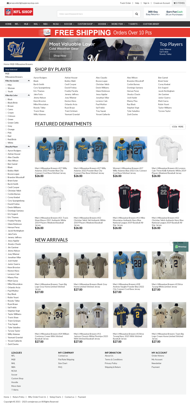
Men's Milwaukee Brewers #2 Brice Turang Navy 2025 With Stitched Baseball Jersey (128, 336)
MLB (27, 24)
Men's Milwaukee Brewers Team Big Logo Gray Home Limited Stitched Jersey (51, 286)
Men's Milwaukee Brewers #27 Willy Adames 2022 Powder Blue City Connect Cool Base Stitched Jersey (51, 170)
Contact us (63, 355)
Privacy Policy (111, 363)
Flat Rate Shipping (66, 359)
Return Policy (18, 397)
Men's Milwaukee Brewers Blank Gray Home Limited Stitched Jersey (90, 285)
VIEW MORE (177, 127)
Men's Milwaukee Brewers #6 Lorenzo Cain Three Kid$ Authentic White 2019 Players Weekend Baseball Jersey (169, 170)
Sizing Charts (55, 397)
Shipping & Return (113, 367)
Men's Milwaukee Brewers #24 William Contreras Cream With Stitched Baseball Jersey (52, 336)
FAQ (60, 367)
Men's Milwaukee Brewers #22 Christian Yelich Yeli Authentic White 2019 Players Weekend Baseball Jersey (89, 221)
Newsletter (156, 363)
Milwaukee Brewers (24, 64)
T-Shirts (134, 24)
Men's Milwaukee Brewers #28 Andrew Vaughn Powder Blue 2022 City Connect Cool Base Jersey (128, 286)
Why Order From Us (37, 397)
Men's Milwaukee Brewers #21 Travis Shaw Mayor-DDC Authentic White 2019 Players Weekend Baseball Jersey (51, 221)
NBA (46, 24)
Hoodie (103, 24)
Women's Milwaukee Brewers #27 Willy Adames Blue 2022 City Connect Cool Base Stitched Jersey (130, 170)
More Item (118, 24)
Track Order (125, 3)
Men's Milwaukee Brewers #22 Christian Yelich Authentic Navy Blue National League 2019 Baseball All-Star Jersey (167, 221)
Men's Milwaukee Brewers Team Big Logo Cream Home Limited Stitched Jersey (168, 336)
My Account (157, 359)
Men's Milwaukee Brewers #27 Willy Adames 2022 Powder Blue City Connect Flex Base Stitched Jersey (90, 170)
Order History (158, 355)
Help (137, 3)
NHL (37, 24)
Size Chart (62, 363)
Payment (156, 367)
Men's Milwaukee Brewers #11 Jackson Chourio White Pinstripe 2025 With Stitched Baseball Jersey (91, 336)
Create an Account (162, 3)
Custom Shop (86, 24)
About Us (109, 355)
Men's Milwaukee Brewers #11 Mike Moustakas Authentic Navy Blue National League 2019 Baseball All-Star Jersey (129, 221)
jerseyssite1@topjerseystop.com (24, 3)
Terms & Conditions (114, 359)
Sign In (146, 3)
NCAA (57, 24)
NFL (18, 24)
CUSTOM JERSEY (151, 24)
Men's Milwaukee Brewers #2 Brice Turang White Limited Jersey (167, 285)
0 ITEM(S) (179, 3)
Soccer (69, 24)
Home (8, 24)
